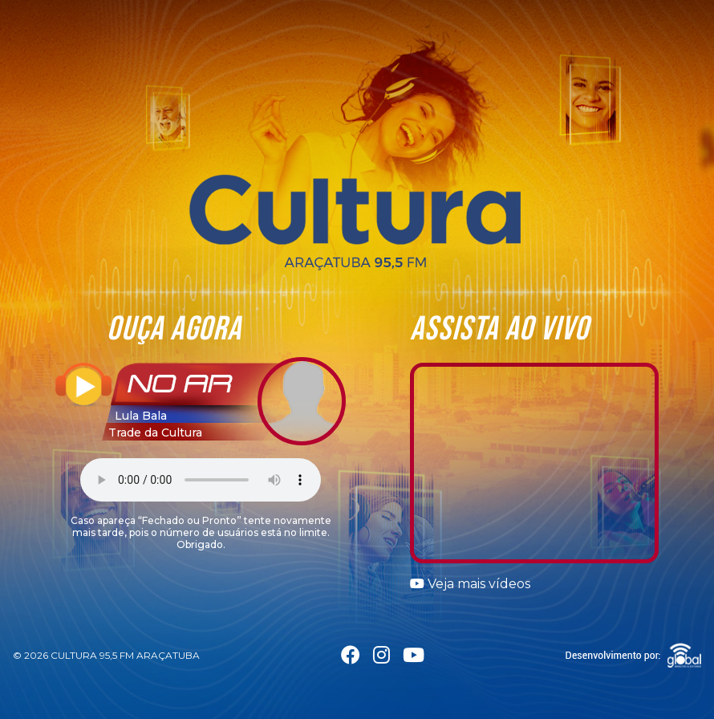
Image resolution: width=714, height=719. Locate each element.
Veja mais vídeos (470, 583)
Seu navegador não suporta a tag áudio (200, 480)
